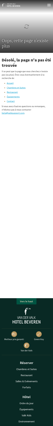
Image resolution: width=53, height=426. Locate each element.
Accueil (10, 83)
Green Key (39, 336)
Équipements (13, 96)
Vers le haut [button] (26, 301)
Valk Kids (26, 415)
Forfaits (26, 387)
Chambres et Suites (16, 87)
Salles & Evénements (27, 381)
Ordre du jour (26, 403)
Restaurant (12, 92)
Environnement (27, 421)
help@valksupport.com (13, 113)
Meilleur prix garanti (14, 336)
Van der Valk (26, 347)
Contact (11, 101)
